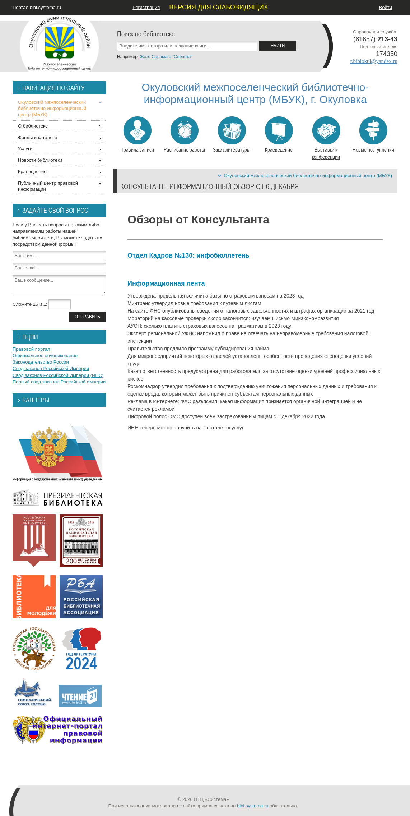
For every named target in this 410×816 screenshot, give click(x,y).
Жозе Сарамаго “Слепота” (166, 56)
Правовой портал (31, 349)
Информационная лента (166, 283)
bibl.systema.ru (252, 805)
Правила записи (137, 134)
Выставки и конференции (326, 138)
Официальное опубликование (45, 355)
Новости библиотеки (40, 160)
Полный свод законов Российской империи (59, 381)
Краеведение (279, 134)
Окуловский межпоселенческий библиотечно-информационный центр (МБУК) (308, 175)
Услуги (25, 148)
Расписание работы (184, 134)
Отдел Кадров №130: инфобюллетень (188, 255)
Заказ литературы (231, 134)
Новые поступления (373, 134)
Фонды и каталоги (37, 137)
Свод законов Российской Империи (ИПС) (58, 375)
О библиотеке (33, 126)
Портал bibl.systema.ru (37, 7)
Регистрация (146, 7)
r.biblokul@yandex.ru (373, 61)
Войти (385, 7)
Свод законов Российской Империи (51, 368)
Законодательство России (41, 362)
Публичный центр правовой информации (48, 186)
